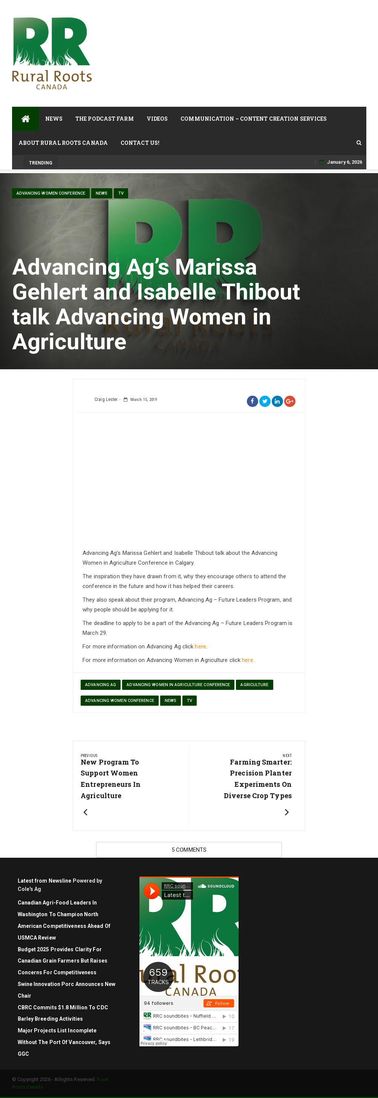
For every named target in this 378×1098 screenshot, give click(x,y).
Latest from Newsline (45, 881)
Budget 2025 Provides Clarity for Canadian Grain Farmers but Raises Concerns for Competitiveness (62, 961)
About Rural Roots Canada (63, 142)
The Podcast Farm (104, 118)
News (54, 118)
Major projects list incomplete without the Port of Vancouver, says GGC (64, 1042)
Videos (157, 118)
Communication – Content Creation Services (254, 118)
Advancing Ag (100, 684)
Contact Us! (140, 142)
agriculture (254, 684)
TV (121, 193)
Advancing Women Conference (51, 193)
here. (201, 646)
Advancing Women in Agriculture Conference (178, 684)
